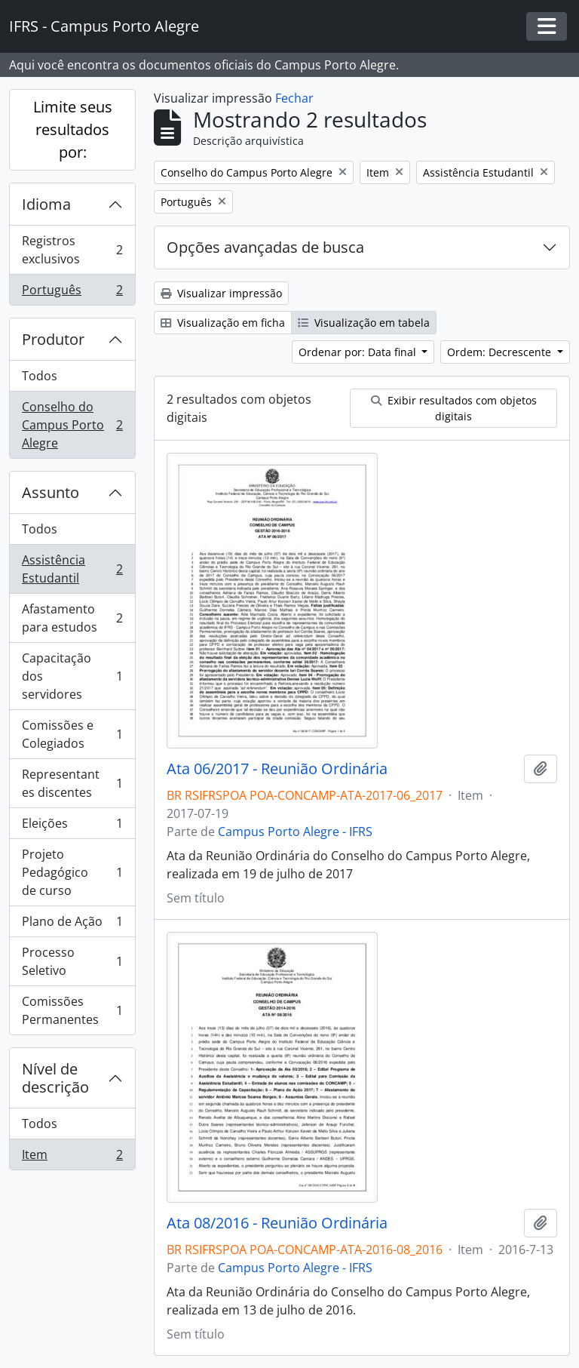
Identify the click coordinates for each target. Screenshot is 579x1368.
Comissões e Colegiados (72, 734)
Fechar (294, 98)
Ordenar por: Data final (359, 352)
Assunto (50, 492)
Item (72, 1157)
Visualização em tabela (364, 322)
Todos (39, 375)
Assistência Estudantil (72, 569)
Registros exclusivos (72, 249)
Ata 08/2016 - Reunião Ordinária (277, 1223)
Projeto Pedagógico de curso (72, 872)
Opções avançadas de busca (265, 247)
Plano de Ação (72, 924)
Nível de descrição (55, 1078)
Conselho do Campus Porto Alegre (72, 424)
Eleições (72, 826)
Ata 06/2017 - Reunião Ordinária (277, 769)
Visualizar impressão (221, 293)
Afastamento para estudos (72, 618)
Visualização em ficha (223, 322)
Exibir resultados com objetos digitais (454, 408)
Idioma (46, 204)
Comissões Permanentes (72, 1010)
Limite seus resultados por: (72, 129)
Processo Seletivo (72, 961)
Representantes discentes (72, 783)
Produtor (53, 339)
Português (72, 293)
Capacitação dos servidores (72, 676)
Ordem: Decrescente (500, 352)
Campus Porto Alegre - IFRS (295, 831)
